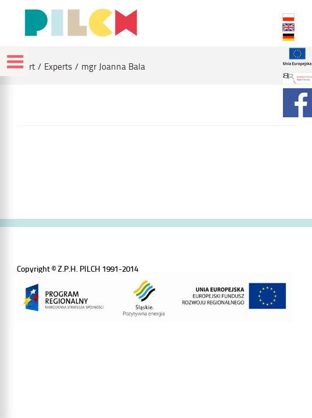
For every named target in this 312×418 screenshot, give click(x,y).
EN (288, 27)
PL (288, 17)
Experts (58, 66)
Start (26, 66)
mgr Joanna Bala (113, 66)
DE (288, 37)
